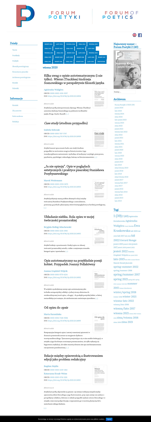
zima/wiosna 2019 (121, 168)
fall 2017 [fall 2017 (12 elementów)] (120, 236)
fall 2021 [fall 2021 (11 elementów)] (128, 236)
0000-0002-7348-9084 (59, 318)
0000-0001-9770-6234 (58, 275)
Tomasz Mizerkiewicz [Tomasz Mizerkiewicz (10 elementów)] (125, 288)
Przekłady (16, 56)
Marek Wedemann (53, 180)
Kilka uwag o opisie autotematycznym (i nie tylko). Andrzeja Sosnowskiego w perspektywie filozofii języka (74, 79)
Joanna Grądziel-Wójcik (55, 271)
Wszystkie (101, 61)
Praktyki (15, 61)
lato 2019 (69, 57)
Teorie (14, 50)
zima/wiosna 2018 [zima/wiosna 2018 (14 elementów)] (127, 317)
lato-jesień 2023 (121, 120)
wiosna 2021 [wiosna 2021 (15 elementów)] (121, 313)
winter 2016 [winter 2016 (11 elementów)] (118, 297)
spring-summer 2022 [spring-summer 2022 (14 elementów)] (126, 266)
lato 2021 (91, 48)
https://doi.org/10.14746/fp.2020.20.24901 (64, 380)
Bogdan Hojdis (51, 366)
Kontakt (15, 105)
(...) (67, 114)
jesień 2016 (58, 61)
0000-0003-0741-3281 (58, 377)
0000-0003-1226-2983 (59, 231)
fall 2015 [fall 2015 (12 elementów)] (134, 231)
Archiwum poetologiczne (21, 77)
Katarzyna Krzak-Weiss (55, 373)
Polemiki (15, 88)
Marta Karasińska (52, 314)
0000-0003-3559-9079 (59, 184)
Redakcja (15, 122)
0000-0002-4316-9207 (59, 93)
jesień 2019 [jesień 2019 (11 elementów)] (122, 247)
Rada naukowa (17, 116)
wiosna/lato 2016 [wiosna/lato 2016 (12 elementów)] (121, 304)
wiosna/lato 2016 (121, 192)
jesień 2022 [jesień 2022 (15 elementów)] (121, 251)
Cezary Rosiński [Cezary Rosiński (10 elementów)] (129, 226)
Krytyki (15, 83)
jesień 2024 (48, 44)
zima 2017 (48, 61)
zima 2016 (69, 61)
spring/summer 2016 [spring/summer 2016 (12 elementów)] (123, 270)
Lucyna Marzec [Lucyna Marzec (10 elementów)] (135, 259)
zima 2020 (48, 57)
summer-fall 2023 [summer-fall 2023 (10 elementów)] (122, 284)
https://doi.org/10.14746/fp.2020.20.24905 (64, 234)
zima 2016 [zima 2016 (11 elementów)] (117, 322)
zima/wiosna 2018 (121, 177)
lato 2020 (81, 53)
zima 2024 (82, 44)
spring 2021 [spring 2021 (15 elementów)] (121, 279)
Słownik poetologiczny (20, 66)
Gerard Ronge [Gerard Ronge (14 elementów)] (128, 240)
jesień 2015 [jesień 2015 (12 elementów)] (118, 244)
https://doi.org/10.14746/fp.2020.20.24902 (64, 277)
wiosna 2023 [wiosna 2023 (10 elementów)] (132, 313)
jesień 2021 (80, 48)
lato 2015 (90, 61)
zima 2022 (69, 48)
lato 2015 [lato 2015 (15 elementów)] (119, 259)
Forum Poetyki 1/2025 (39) (125, 105)
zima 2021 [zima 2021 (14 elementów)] (127, 322)
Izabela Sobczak (52, 129)
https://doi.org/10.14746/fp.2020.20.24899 (64, 321)
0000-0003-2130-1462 (58, 370)
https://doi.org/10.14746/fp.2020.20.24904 (64, 96)
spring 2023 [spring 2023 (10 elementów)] (131, 279)
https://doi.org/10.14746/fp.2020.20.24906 (64, 136)
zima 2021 (60, 53)
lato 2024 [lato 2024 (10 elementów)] (127, 259)
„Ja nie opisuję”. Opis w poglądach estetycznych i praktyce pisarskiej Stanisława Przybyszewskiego (74, 170)
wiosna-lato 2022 (121, 132)
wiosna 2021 (49, 53)
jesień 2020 (71, 53)
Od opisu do (56, 307)
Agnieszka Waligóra (53, 89)
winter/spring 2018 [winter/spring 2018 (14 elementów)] (125, 292)
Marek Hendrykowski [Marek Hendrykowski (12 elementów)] (123, 263)
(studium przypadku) (66, 123)
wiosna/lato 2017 (121, 183)
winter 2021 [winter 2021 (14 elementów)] (129, 296)
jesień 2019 (59, 57)
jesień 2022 (59, 48)
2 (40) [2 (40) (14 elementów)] (125, 216)
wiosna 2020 (93, 53)
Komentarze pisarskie (20, 72)
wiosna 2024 (70, 44)
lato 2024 (59, 44)
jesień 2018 (80, 57)
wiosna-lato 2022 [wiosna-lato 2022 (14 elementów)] (124, 300)
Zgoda (109, 419)
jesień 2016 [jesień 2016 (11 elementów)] (128, 244)
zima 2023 (48, 48)
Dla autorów (16, 111)
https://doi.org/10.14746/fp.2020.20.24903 (64, 187)
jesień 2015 (80, 61)
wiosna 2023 (93, 44)
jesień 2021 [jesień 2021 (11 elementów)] (130, 247)
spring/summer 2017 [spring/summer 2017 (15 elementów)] (127, 274)
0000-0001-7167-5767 (58, 133)
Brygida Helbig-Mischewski (57, 227)
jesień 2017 (101, 57)
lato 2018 (91, 57)
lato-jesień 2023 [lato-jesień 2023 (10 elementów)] (133, 255)
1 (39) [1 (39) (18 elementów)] (118, 215)
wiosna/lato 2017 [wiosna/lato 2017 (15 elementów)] (124, 308)
